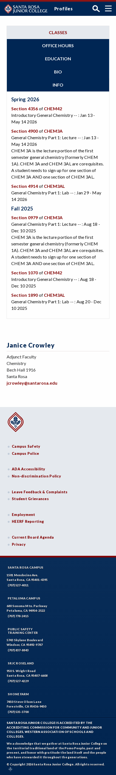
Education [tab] (58, 58)
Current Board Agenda (33, 537)
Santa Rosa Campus (26, 567)
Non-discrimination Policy (36, 476)
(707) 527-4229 (18, 681)
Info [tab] (58, 84)
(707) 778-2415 (18, 616)
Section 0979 (24, 217)
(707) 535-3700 (18, 712)
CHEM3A (53, 130)
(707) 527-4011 (18, 585)
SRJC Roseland (21, 663)
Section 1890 (24, 295)
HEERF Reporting (28, 521)
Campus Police (25, 453)
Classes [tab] (58, 32)
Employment (23, 514)
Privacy (19, 544)
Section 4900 (24, 130)
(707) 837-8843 (18, 650)
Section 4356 (24, 108)
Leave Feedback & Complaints (39, 492)
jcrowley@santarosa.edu (32, 382)
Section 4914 (24, 186)
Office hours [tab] (58, 45)
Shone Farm (18, 694)
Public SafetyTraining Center (23, 630)
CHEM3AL (54, 186)
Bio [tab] (58, 71)
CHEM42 (53, 108)
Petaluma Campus (24, 598)
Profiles (63, 8)
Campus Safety (26, 446)
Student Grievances (30, 499)
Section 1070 (24, 272)
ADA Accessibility (28, 469)
